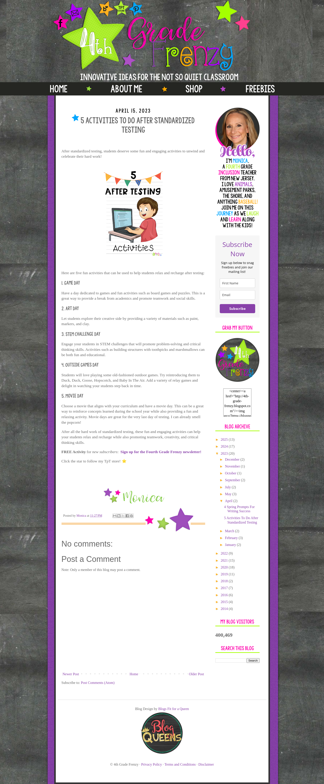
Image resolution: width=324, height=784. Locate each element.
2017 (225, 588)
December (232, 459)
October (231, 473)
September (233, 480)
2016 (225, 595)
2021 (225, 560)
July (228, 487)
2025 (225, 439)
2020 (225, 567)
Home (134, 674)
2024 (225, 446)
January (231, 545)
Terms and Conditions (180, 764)
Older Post (196, 674)
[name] (237, 283)
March (230, 531)
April (229, 501)
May (228, 494)
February (232, 538)
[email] (237, 295)
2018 (225, 581)
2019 (225, 574)
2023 (225, 453)
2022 (225, 553)
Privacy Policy (151, 764)
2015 (225, 602)
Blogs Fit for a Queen (173, 709)
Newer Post (71, 674)
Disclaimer (206, 764)
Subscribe (237, 308)
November (233, 466)
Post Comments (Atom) (98, 683)
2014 (225, 609)
